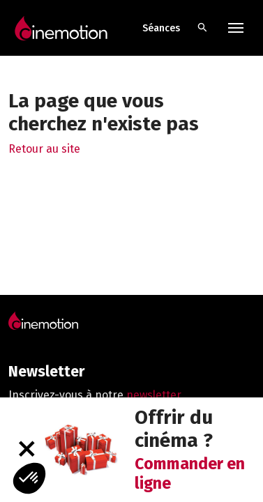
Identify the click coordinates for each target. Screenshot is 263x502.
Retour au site (44, 148)
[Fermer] (26, 449)
